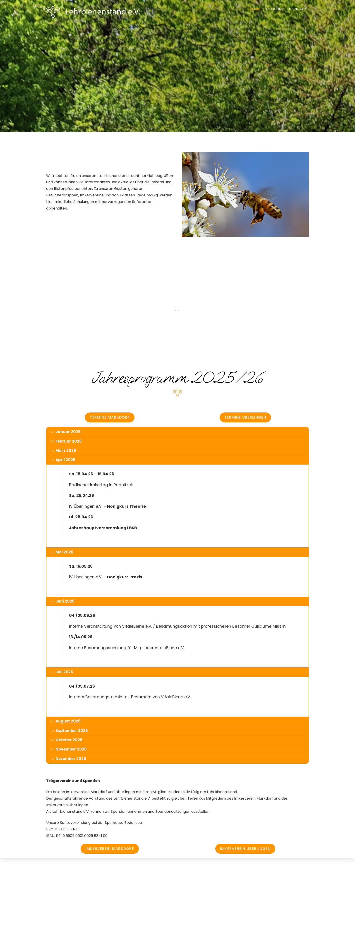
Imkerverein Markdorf (109, 848)
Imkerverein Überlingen (245, 848)
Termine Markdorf (110, 417)
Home (255, 9)
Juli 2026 (61, 672)
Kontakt (298, 9)
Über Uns (275, 9)
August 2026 (65, 721)
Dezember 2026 (68, 759)
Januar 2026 (65, 432)
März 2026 (63, 450)
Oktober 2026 (66, 740)
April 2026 (63, 460)
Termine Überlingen (245, 417)
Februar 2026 (66, 441)
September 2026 (69, 731)
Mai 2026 (62, 552)
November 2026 (68, 749)
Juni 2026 (62, 601)
